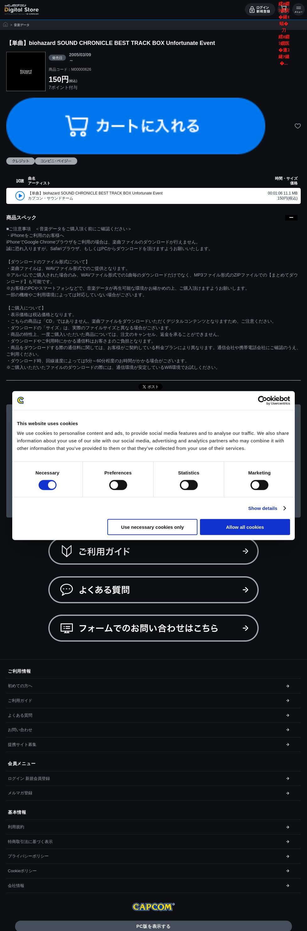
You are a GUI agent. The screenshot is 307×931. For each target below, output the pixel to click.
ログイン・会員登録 (260, 9)
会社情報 (16, 885)
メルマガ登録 (20, 793)
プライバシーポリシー (28, 856)
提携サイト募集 (22, 744)
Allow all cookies (245, 527)
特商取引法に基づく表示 (30, 841)
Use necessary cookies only (152, 527)
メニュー (298, 9)
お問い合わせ (20, 729)
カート (283, 9)
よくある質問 (20, 715)
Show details (262, 508)
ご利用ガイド (20, 700)
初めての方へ (20, 685)
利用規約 (16, 826)
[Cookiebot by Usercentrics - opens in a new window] (262, 400)
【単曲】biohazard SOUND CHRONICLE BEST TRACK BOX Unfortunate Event (95, 193)
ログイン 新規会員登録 (29, 778)
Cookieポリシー (22, 870)
